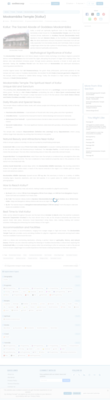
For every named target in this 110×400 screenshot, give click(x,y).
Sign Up (99, 3)
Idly (4, 307)
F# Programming (66, 288)
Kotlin (48, 291)
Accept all (68, 393)
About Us (11, 374)
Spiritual (6, 316)
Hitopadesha (17, 328)
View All (77, 276)
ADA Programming (9, 288)
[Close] (108, 390)
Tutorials (6, 343)
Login (91, 3)
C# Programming (37, 288)
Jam (19, 307)
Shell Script (43, 295)
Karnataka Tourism (56, 258)
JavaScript (32, 291)
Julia (41, 291)
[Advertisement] (95, 54)
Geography (7, 277)
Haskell (15, 291)
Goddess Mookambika (35, 255)
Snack (23, 310)
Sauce (6, 310)
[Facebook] (73, 374)
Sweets (39, 310)
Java (23, 291)
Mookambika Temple (15, 255)
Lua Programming (59, 291)
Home (7, 12)
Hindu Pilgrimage (59, 255)
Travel (13, 12)
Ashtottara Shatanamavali (11, 319)
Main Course (41, 307)
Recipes (6, 301)
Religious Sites (44, 258)
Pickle (63, 307)
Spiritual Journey (20, 258)
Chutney (34, 303)
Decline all (77, 393)
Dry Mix (70, 303)
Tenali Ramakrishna (42, 328)
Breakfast (24, 303)
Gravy (76, 303)
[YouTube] (94, 374)
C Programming (23, 288)
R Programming (17, 295)
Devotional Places (8, 258)
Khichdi (33, 307)
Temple (19, 12)
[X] (79, 374)
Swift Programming (56, 295)
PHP (70, 291)
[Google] (99, 374)
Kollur (25, 255)
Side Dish (15, 310)
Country (5, 279)
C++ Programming (52, 288)
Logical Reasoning (9, 352)
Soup (31, 310)
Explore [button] (69, 3)
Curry (42, 303)
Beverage (16, 303)
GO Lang (6, 291)
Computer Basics (74, 345)
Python (6, 295)
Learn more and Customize (91, 393)
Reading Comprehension (68, 352)
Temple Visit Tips (32, 258)
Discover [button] (80, 3)
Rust (34, 295)
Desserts (51, 303)
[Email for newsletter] (51, 380)
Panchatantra (29, 328)
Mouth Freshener (53, 307)
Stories (5, 325)
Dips (58, 303)
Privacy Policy (12, 381)
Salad (76, 307)
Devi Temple (48, 255)
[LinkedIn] (84, 374)
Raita (69, 307)
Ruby (27, 295)
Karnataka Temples (71, 255)
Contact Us (11, 387)
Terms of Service (13, 384)
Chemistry (64, 345)
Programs (6, 285)
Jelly (26, 307)
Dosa (63, 303)
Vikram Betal (53, 328)
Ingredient (11, 307)
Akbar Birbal (6, 328)
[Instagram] (89, 374)
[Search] (40, 3)
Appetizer (6, 303)
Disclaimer (11, 377)
